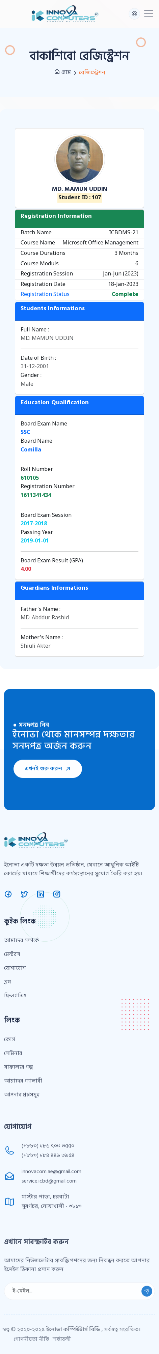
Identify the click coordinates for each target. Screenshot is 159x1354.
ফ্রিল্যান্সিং (15, 1029)
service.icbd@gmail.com (49, 1212)
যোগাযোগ (15, 1001)
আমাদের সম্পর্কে (21, 973)
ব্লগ (7, 1015)
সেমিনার (13, 1086)
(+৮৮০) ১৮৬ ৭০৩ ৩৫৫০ (48, 1177)
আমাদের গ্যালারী (23, 1114)
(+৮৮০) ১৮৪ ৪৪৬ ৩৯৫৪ (48, 1186)
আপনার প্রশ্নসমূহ (21, 1128)
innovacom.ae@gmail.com (51, 1202)
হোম (62, 72)
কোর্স (9, 1072)
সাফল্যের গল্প (18, 1100)
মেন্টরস (12, 987)
